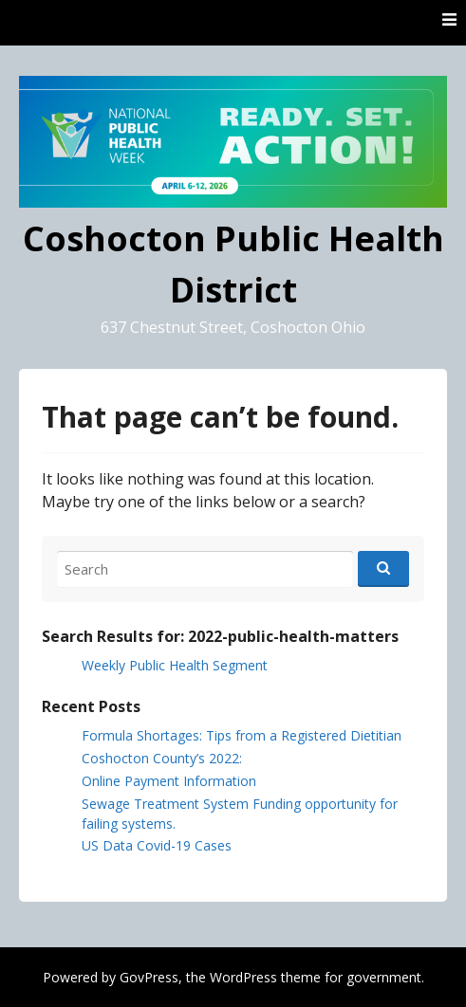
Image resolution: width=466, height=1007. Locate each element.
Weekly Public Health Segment (175, 665)
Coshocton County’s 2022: (162, 758)
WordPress (243, 977)
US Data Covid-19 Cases (157, 845)
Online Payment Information (169, 781)
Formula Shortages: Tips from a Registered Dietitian (241, 735)
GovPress (149, 977)
